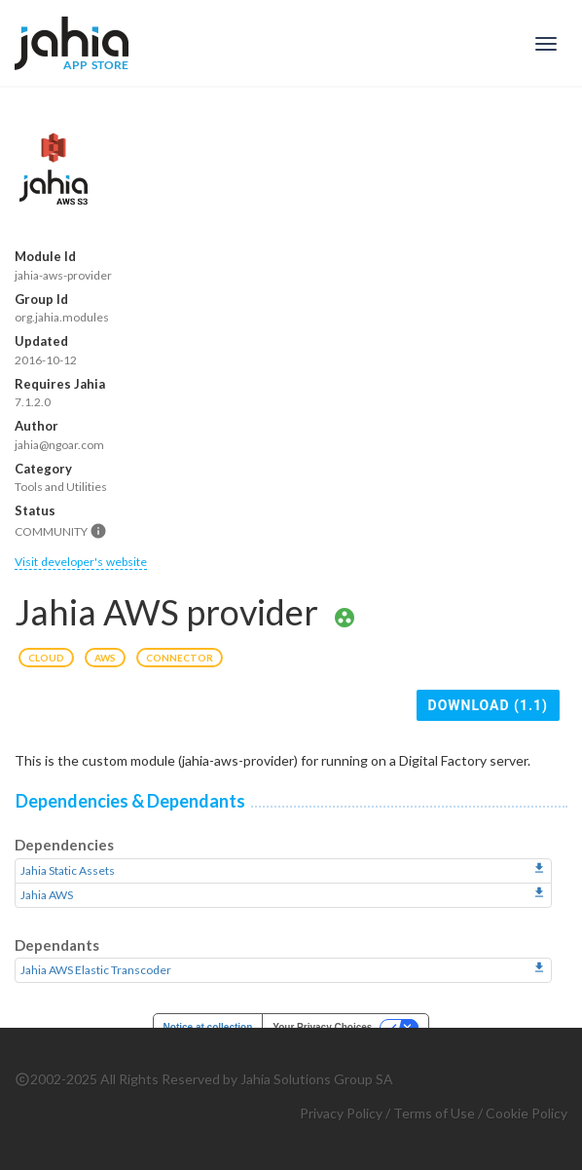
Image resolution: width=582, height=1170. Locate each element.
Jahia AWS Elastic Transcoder (95, 969)
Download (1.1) (488, 705)
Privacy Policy (341, 1113)
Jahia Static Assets (67, 870)
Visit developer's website (81, 561)
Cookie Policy (526, 1113)
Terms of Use (434, 1113)
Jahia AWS (46, 894)
